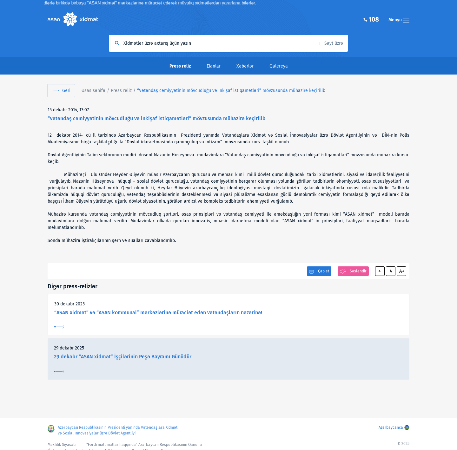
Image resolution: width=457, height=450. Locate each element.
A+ (401, 271)
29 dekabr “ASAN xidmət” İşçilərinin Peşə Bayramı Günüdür (122, 357)
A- (380, 271)
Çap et (323, 271)
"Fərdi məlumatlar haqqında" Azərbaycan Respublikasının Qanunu (144, 444)
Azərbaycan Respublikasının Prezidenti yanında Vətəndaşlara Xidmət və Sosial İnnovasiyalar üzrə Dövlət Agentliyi (117, 430)
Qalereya (278, 66)
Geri (66, 90)
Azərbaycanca (391, 427)
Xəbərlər (245, 66)
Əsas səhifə (93, 90)
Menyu (398, 20)
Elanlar (214, 66)
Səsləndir (358, 271)
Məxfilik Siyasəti (62, 444)
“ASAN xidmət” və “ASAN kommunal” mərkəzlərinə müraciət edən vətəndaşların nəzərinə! (158, 313)
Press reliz (121, 90)
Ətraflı (59, 327)
